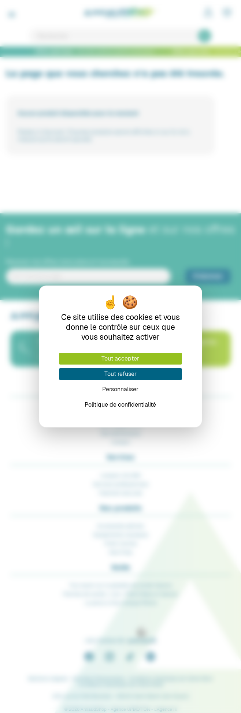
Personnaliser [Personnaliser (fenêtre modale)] (120, 389)
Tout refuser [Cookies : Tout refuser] (120, 374)
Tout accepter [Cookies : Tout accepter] (120, 358)
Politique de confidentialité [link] (120, 404)
